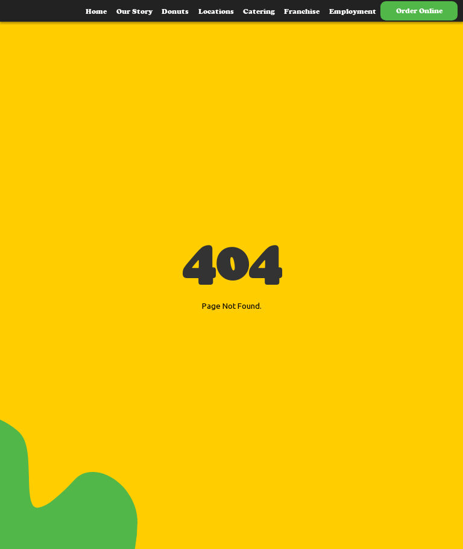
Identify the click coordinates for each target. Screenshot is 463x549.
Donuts (175, 11)
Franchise (302, 11)
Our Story (134, 11)
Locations (216, 11)
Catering (259, 11)
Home (96, 11)
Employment (352, 11)
